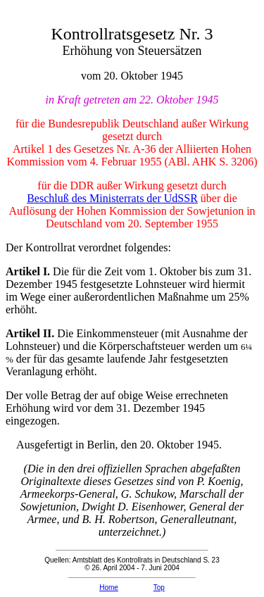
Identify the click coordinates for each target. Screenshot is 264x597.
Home (108, 587)
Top (159, 587)
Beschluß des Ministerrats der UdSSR (112, 198)
